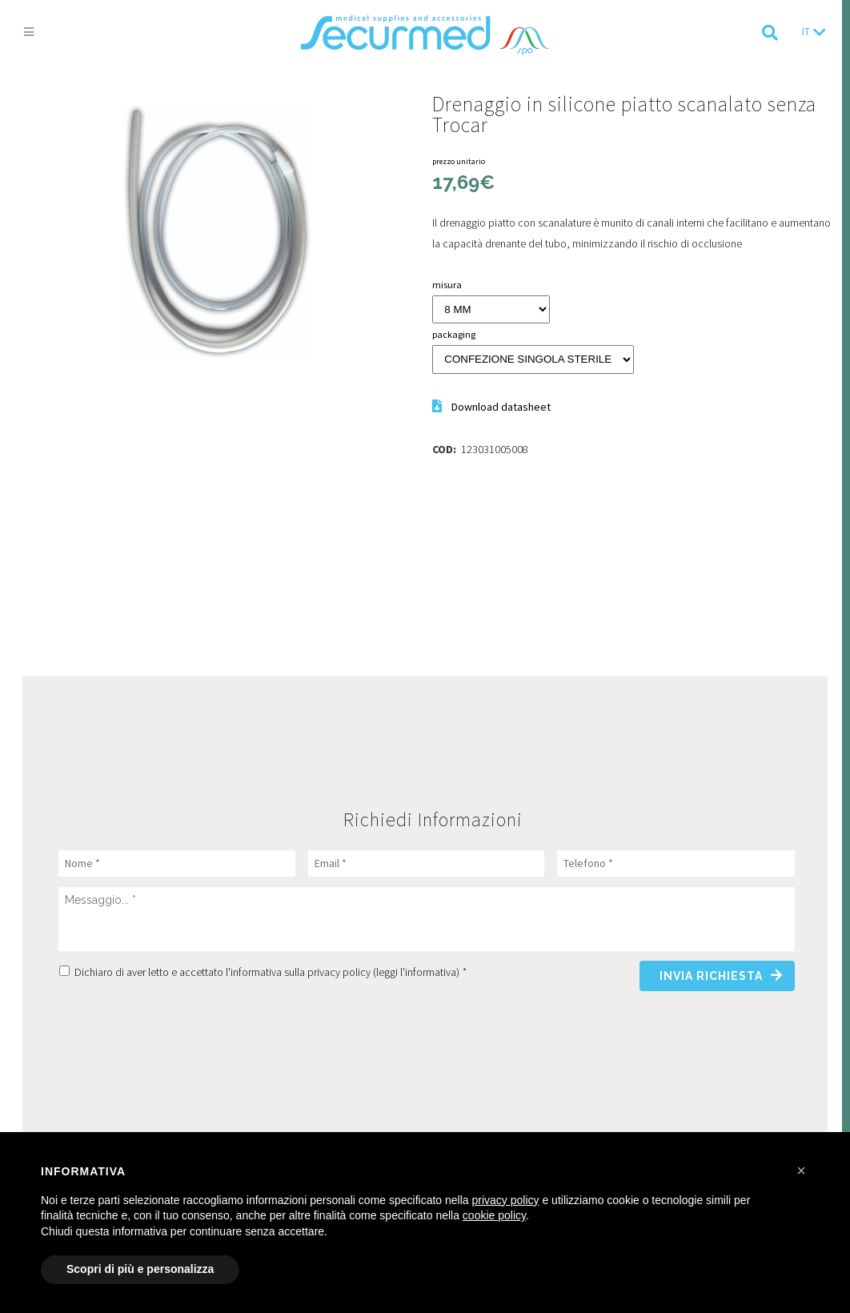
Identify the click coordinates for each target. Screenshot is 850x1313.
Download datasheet (501, 407)
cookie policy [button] (494, 1215)
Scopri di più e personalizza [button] (140, 1269)
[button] (801, 1170)
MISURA (447, 285)
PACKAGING (453, 334)
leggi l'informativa (416, 972)
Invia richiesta (711, 976)
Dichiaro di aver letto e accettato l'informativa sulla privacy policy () (270, 972)
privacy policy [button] (505, 1200)
